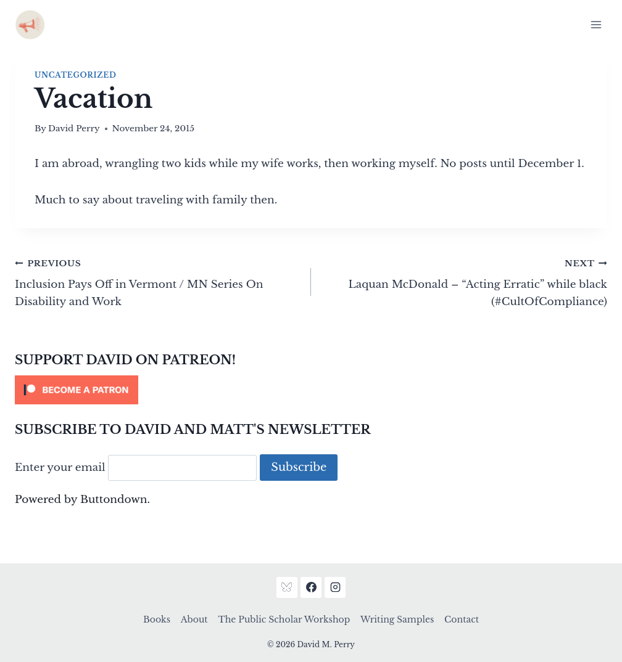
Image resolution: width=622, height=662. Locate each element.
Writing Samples (397, 619)
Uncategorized (75, 75)
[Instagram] (335, 587)
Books (156, 619)
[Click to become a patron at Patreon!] (311, 389)
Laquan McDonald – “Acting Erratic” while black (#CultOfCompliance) (464, 281)
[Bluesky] (286, 587)
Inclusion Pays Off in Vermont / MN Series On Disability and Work (158, 281)
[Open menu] (595, 24)
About (194, 619)
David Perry (74, 128)
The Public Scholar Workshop (284, 619)
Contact (461, 619)
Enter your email (60, 467)
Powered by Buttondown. (82, 499)
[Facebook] (311, 587)
